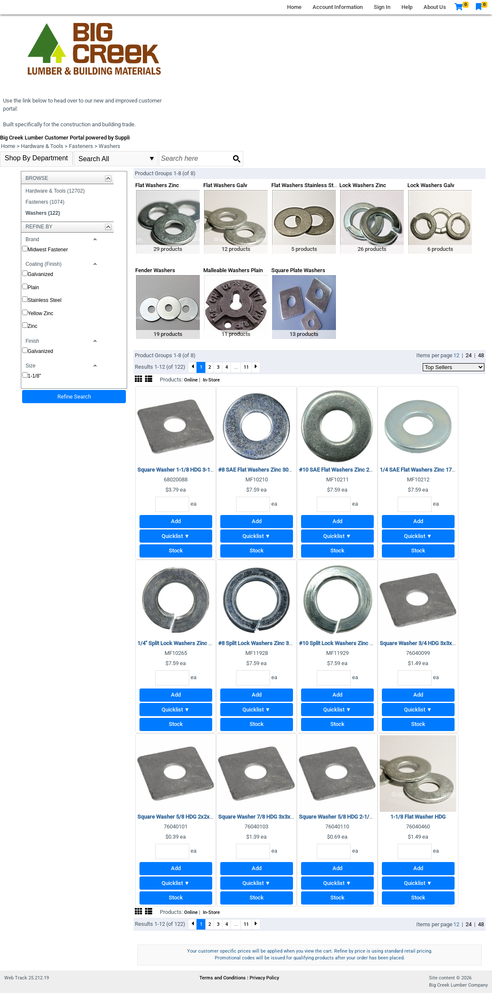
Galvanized (40, 274)
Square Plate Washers (298, 270)
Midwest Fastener (48, 250)
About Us (435, 7)
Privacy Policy (264, 978)
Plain (33, 287)
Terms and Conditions (223, 978)
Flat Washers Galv (225, 185)
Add (176, 521)
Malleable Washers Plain (233, 270)
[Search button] (236, 158)
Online (191, 380)
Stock (176, 550)
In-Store (211, 380)
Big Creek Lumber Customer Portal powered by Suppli (65, 137)
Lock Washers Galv (430, 185)
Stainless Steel (44, 300)
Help (406, 7)
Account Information (338, 7)
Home (294, 7)
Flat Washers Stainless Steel (306, 185)
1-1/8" (34, 376)
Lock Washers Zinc (362, 185)
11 (246, 367)
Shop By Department (36, 158)
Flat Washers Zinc (157, 185)
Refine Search (74, 396)
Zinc (32, 326)
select (152, 158)
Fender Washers (155, 270)
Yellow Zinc (40, 313)
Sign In (382, 7)
